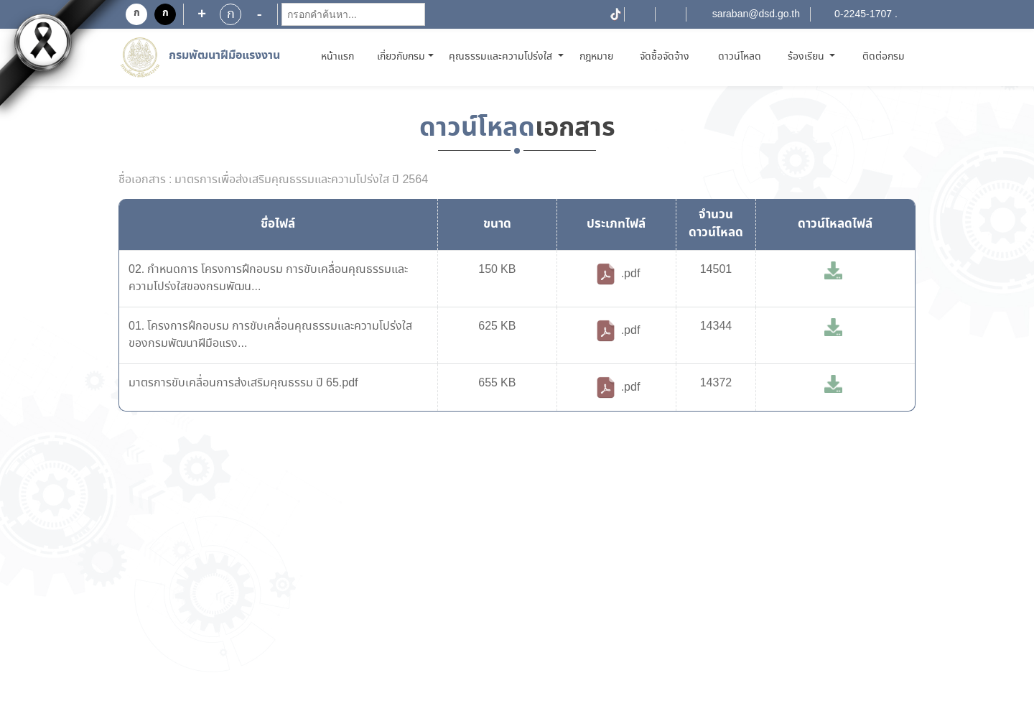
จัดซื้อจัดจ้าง (664, 57)
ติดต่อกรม (883, 57)
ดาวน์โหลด (739, 57)
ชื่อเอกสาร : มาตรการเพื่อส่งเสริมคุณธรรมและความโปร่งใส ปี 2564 (273, 180)
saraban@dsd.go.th (756, 14)
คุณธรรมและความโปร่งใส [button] (502, 57)
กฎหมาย (596, 57)
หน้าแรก (340, 56)
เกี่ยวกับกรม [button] (401, 57)
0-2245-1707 (863, 14)
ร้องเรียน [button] (807, 57)
